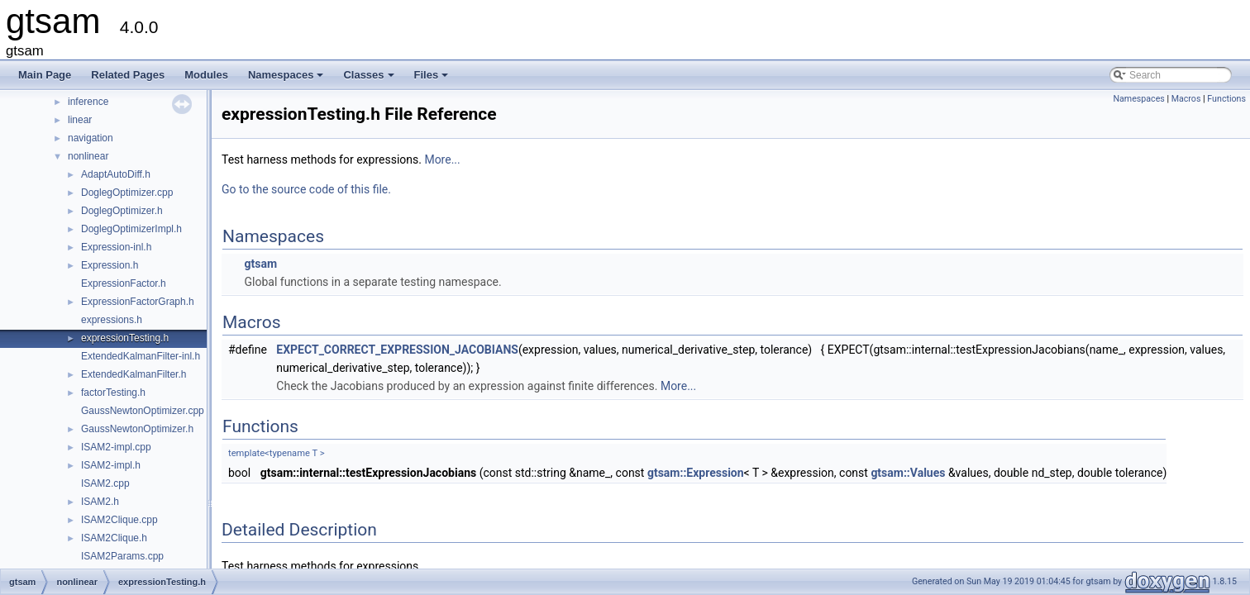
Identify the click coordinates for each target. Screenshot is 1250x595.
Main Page (44, 75)
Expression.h (109, 265)
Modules (206, 75)
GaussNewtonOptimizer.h (137, 429)
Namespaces (287, 79)
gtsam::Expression (695, 472)
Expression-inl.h (116, 247)
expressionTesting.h (125, 338)
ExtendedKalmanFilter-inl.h (140, 356)
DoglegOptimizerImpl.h (131, 229)
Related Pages (128, 75)
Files (432, 79)
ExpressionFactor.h (123, 283)
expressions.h (111, 320)
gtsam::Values (908, 472)
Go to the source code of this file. (306, 189)
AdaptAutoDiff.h (115, 174)
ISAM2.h (100, 501)
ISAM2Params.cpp (122, 556)
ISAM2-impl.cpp (116, 447)
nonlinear (88, 156)
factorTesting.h (113, 392)
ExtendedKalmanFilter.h (133, 374)
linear (80, 120)
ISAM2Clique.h (114, 538)
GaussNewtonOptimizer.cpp (142, 410)
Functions (1226, 98)
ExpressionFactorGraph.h (137, 301)
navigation (90, 138)
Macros (1186, 98)
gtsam (260, 263)
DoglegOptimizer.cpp (127, 192)
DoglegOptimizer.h (122, 211)
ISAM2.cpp (105, 483)
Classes (369, 79)
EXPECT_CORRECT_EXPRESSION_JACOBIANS (397, 349)
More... (442, 159)
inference (88, 101)
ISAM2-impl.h (111, 465)
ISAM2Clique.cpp (119, 520)
